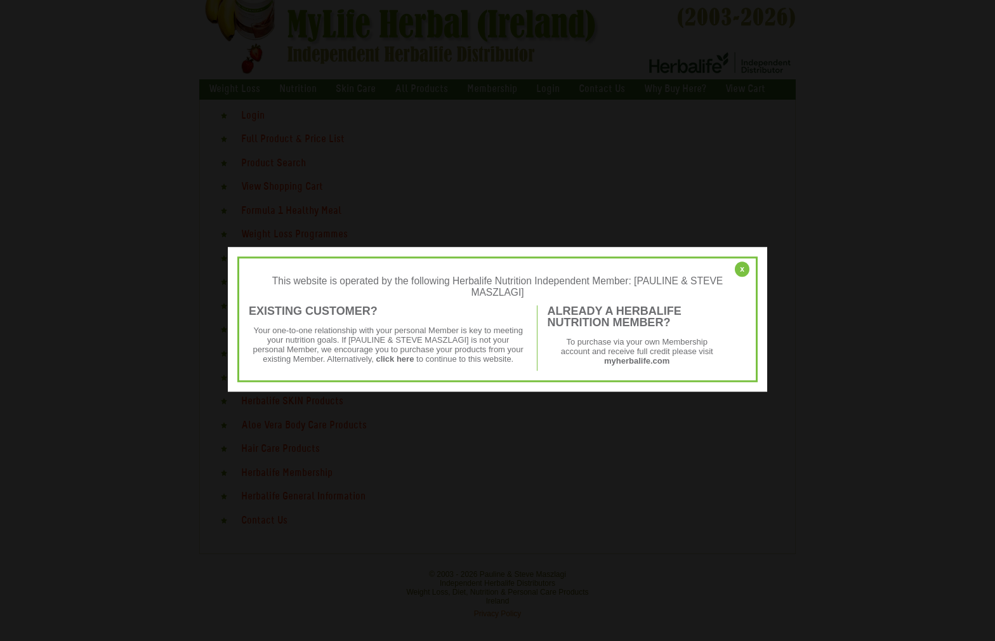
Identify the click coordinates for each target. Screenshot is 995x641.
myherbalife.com (636, 361)
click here (395, 359)
